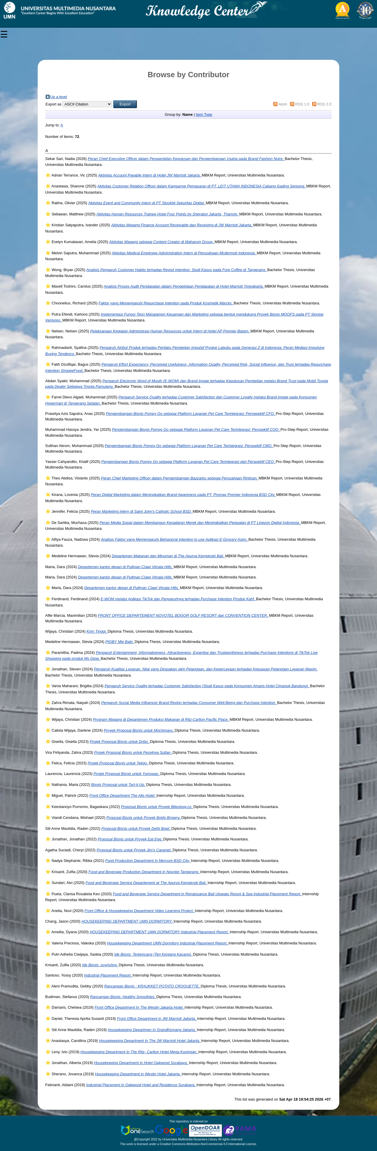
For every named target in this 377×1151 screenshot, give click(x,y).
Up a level (58, 97)
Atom (282, 104)
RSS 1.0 (302, 104)
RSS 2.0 (325, 104)
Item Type (204, 114)
